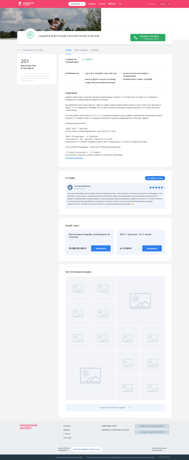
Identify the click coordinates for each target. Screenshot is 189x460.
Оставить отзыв (155, 178)
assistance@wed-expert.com (87, 449)
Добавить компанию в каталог (115, 429)
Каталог (67, 426)
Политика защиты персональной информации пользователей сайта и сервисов (120, 457)
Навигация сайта (109, 426)
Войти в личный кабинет (152, 426)
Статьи (101, 4)
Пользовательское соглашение (69, 457)
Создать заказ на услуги (152, 432)
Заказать (101, 248)
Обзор (68, 50)
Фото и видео (81, 50)
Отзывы (95, 50)
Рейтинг (112, 4)
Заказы (92, 4)
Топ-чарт (67, 437)
